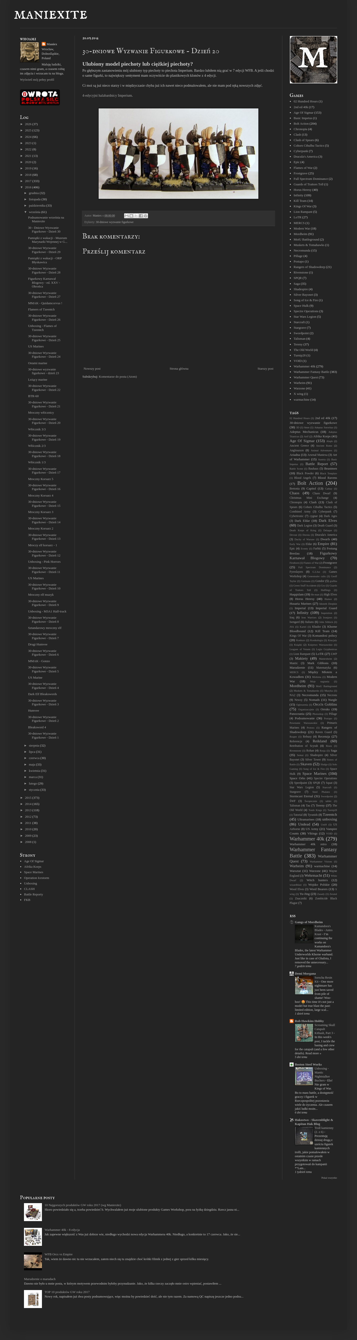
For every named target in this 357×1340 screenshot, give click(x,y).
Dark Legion (304, 525)
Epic (297, 162)
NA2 (292, 695)
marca (33, 777)
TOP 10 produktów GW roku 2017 (67, 1292)
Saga (297, 283)
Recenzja (324, 736)
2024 (28, 137)
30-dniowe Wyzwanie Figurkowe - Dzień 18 (44, 454)
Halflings (326, 590)
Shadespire (301, 289)
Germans (306, 581)
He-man (315, 594)
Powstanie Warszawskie (303, 723)
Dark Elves (328, 520)
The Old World (303, 350)
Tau (308, 805)
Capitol (311, 488)
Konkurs (300, 640)
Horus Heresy (303, 190)
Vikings (312, 833)
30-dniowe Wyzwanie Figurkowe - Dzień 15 (44, 504)
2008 (28, 842)
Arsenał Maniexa (317, 455)
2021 (28, 156)
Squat (329, 783)
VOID (298, 361)
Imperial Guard (326, 608)
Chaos (294, 493)
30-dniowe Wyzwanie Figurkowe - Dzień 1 (43, 735)
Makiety (301, 658)
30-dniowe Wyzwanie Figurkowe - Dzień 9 (43, 603)
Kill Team (300, 201)
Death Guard (325, 525)
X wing (298, 394)
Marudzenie (297, 667)
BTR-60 (33, 396)
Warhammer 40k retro (308, 844)
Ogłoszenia (302, 704)
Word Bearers (318, 889)
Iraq (292, 617)
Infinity (298, 195)
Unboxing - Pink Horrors (44, 561)
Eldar (309, 544)
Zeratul (333, 894)
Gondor (319, 581)
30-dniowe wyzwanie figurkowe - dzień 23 (43, 371)
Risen (329, 746)
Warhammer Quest (306, 377)
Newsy (298, 700)
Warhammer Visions (321, 861)
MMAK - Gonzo (39, 661)
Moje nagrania (319, 681)
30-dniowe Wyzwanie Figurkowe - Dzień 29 (44, 250)
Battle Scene (296, 468)
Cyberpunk (301, 151)
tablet (328, 801)
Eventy (304, 548)
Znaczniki (301, 898)
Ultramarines (306, 819)
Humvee (33, 710)
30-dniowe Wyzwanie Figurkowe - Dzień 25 (44, 338)
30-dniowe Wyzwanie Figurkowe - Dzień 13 (44, 537)
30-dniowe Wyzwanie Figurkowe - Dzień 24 (44, 355)
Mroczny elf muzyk (41, 594)
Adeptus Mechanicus (304, 432)
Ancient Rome (324, 445)
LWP (334, 654)
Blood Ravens (327, 478)
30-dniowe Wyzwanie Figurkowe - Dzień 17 (44, 471)
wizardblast (296, 884)
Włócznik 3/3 (36, 429)
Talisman (299, 338)
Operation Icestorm (36, 878)
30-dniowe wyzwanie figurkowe (115, 222)
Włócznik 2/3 (36, 446)
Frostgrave (301, 173)
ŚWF (293, 801)
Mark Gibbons (318, 663)
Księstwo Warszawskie (320, 644)
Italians (309, 622)
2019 (28, 168)
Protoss (311, 727)
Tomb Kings (315, 810)
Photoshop (318, 714)
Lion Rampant (303, 212)
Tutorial (298, 814)
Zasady (321, 894)
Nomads (314, 700)
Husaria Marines (301, 603)
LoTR (297, 217)
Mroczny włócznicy (41, 412)
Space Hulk (301, 305)
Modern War (302, 228)
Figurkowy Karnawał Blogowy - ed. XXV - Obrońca (44, 282)
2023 (28, 143)
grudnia (34, 193)
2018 (28, 175)
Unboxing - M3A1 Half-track (47, 611)
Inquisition (326, 613)
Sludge (324, 764)
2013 (28, 810)
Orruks (325, 709)
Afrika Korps (32, 866)
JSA (292, 626)
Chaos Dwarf (322, 493)
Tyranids (313, 814)
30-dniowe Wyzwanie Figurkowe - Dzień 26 (44, 317)
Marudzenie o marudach (39, 1279)
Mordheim (300, 234)
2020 (28, 162)
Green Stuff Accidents (305, 585)
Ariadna (295, 455)
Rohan (310, 750)
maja (32, 764)
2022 (28, 149)
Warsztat (295, 871)
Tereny (298, 344)
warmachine (302, 399)
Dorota (306, 535)
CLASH (29, 889)
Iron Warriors (308, 617)
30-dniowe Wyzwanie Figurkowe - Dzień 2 (43, 719)
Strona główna (179, 368)
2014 (28, 804)
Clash (297, 134)
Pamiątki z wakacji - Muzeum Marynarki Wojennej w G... (47, 240)
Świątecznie (311, 801)
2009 (28, 835)
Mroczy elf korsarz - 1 (42, 545)
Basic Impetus (303, 118)
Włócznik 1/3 (36, 462)
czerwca (34, 758)
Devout (293, 535)
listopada (35, 199)
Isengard (295, 622)
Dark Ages (330, 516)
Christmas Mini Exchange (309, 498)
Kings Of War (303, 206)
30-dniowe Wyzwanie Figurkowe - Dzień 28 (44, 270)
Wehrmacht (313, 875)
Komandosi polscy (324, 635)
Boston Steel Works (308, 1064)
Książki (298, 644)
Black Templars (328, 473)
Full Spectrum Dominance (311, 179)
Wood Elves (297, 889)
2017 (28, 181)
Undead (304, 824)
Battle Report (317, 464)
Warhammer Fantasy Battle (311, 372)
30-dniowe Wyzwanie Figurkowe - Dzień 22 (44, 388)
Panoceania (297, 714)
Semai (300, 755)
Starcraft (299, 322)
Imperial (300, 608)
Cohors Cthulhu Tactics (309, 145)
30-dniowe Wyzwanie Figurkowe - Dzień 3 (43, 702)
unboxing (329, 819)
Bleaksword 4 (37, 727)
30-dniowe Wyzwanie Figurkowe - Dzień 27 (44, 295)
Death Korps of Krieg (303, 530)
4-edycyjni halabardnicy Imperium (107, 95)
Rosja (323, 750)
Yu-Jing (305, 894)
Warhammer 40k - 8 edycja (62, 1230)
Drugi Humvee (37, 644)
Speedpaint (300, 783)
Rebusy (307, 736)
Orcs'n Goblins (325, 704)
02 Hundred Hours (306, 101)
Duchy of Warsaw (305, 539)
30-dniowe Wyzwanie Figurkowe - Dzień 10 (44, 586)
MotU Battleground (306, 239)
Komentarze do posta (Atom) (118, 376)
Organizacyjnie (306, 709)
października (37, 205)
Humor (328, 599)
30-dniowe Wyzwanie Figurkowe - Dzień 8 (43, 619)
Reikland (320, 741)
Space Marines (33, 872)
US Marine (35, 677)
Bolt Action (301, 123)
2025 (28, 130)
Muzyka (328, 690)
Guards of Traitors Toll (308, 184)
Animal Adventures (321, 450)
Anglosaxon (297, 450)
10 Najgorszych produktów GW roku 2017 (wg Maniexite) (82, 1205)
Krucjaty (332, 640)
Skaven (306, 764)
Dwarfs (325, 539)
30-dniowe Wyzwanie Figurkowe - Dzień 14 (44, 520)
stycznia (34, 790)
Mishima (316, 677)
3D (297, 427)
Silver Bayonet (303, 294)
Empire (323, 543)
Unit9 (324, 824)
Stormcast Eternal (301, 796)
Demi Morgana (305, 973)
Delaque (327, 530)
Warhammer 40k (304, 366)
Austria (322, 459)
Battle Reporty (33, 894)
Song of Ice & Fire (306, 300)
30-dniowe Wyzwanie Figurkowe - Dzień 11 (44, 570)
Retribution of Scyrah (304, 746)
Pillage (298, 256)
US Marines (35, 346)
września (35, 212)
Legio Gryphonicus (326, 649)
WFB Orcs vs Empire (58, 1254)
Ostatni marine (37, 363)
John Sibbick (326, 622)
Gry (323, 585)
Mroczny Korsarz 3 (40, 512)
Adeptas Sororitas (323, 427)
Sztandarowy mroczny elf (44, 628)
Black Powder (305, 473)
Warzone (299, 388)
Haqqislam (297, 594)
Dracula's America (306, 156)
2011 (28, 823)
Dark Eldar (302, 521)
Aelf (306, 436)
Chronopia (300, 129)
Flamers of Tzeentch (41, 309)
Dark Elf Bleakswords (42, 694)
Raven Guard (323, 732)
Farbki (317, 548)
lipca (32, 752)
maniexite (50, 14)
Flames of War (303, 168)
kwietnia (35, 771)
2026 (28, 124)
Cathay (328, 488)
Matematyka (323, 667)
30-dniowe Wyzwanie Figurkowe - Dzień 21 (44, 404)
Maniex (52, 44)
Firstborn (294, 562)
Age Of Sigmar (34, 861)
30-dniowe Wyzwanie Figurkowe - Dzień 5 (43, 669)
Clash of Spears (304, 140)
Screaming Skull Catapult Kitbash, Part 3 (325, 1029)
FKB (27, 900)
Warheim (299, 383)
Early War (295, 544)
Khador (316, 626)
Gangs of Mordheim (309, 922)
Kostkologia (316, 640)
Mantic (294, 663)
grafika (333, 581)
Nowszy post (92, 368)
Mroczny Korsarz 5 (40, 479)
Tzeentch (330, 814)
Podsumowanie (305, 718)
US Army (312, 829)
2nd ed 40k (301, 107)
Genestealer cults (316, 576)
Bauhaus (313, 468)
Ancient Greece (299, 445)
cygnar (314, 516)
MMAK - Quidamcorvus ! (45, 303)
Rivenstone (301, 272)
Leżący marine (37, 379)
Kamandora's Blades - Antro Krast (324, 930)
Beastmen (330, 468)
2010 (28, 829)
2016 (28, 187)
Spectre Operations (306, 311)
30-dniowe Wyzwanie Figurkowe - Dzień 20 (44, 421)
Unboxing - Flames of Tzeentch (42, 328)
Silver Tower (313, 759)
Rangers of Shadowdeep (309, 267)
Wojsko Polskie (319, 884)
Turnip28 (300, 355)
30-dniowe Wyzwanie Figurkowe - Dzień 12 (44, 553)
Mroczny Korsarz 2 (40, 528)
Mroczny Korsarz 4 (40, 495)
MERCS (299, 223)
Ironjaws (327, 617)
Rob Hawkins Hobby (309, 1021)
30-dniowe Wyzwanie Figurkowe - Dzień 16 (44, 487)
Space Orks (297, 778)
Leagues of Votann (300, 649)
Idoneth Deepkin (328, 603)
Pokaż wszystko (329, 1177)
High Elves (330, 594)
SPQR (298, 278)
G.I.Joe (316, 571)
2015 (28, 798)
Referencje (296, 741)
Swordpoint (301, 333)
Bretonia (295, 488)
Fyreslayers (296, 571)
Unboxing (30, 883)
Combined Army (300, 511)
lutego (33, 783)
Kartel (303, 626)
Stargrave (300, 327)
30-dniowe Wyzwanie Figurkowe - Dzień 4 (43, 686)
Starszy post (265, 368)
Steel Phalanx (321, 792)
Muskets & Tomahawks (309, 245)
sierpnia (34, 745)
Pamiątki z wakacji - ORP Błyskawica (45, 260)
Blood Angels (302, 478)
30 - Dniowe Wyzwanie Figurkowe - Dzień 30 (44, 230)
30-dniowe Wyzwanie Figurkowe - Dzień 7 (43, 636)
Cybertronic (297, 516)
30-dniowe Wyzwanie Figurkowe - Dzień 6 (43, 653)
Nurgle (332, 700)
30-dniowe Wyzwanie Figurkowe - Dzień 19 (44, 437)
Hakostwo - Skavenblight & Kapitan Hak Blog (314, 1122)
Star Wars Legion (305, 316)
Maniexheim (325, 658)
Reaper (293, 736)
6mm (306, 427)
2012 (28, 816)
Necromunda (302, 250)
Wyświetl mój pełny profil (37, 79)
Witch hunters (317, 880)
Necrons (332, 695)
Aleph (329, 441)
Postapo (299, 261)
